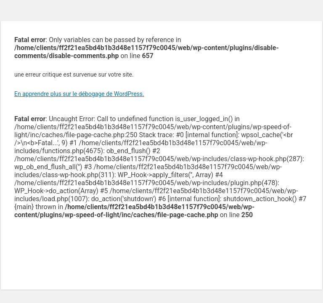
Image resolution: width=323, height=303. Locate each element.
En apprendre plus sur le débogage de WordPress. (79, 93)
